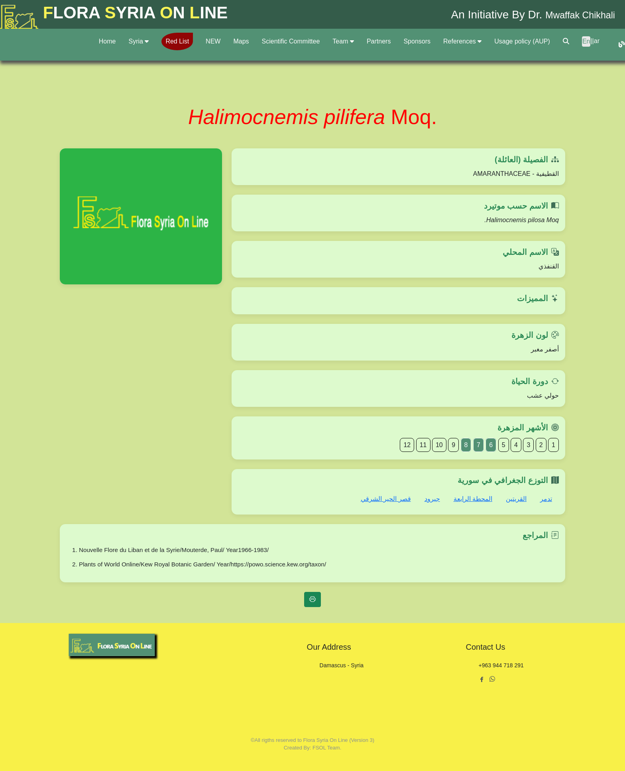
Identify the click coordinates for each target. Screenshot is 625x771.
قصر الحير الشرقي (386, 498)
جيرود (432, 498)
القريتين (516, 498)
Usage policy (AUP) (522, 41)
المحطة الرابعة (473, 498)
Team (343, 41)
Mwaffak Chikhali (573, 14)
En (586, 41)
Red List (177, 41)
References (462, 41)
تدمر (546, 498)
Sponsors (416, 41)
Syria (138, 41)
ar (596, 40)
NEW (213, 41)
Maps (241, 41)
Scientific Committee (291, 41)
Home (107, 41)
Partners (379, 41)
